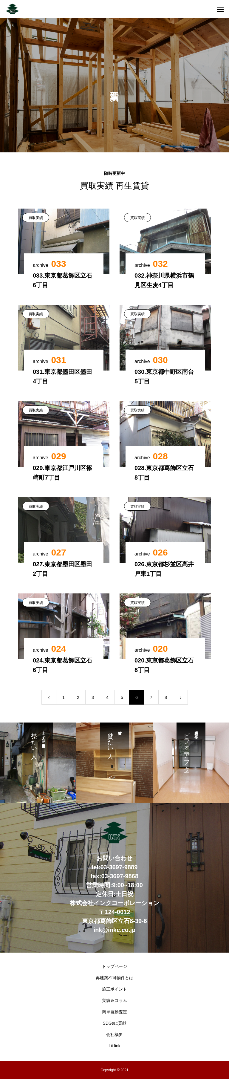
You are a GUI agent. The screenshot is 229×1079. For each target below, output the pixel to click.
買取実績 (36, 218)
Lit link (114, 1045)
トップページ (114, 966)
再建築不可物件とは (114, 977)
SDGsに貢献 (114, 1023)
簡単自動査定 (114, 1011)
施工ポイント (114, 989)
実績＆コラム (114, 1000)
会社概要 (114, 1034)
